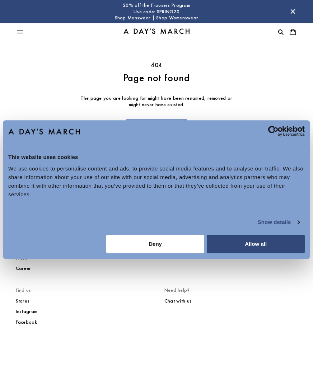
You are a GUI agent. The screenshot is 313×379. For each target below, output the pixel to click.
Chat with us (178, 301)
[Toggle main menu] (20, 32)
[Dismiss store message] (293, 11)
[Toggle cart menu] (293, 32)
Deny (155, 244)
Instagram (27, 311)
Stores (23, 301)
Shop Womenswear (177, 18)
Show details (274, 222)
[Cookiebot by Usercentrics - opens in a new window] (273, 131)
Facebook (26, 322)
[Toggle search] (281, 32)
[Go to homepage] (156, 32)
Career (23, 268)
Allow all (256, 244)
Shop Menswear (133, 18)
